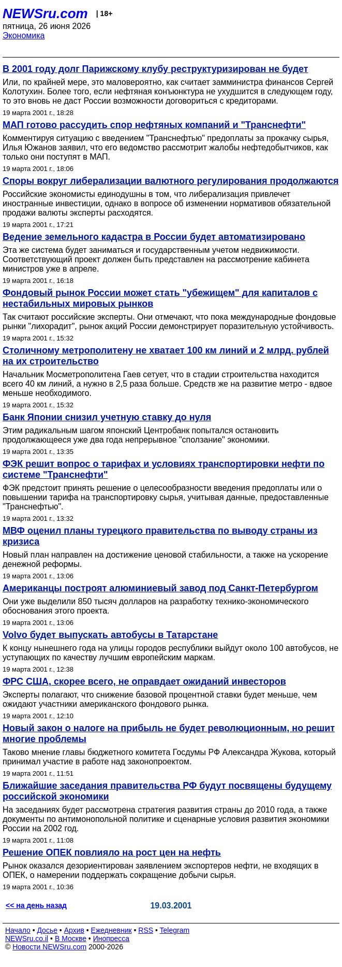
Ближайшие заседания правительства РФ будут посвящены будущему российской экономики (167, 791)
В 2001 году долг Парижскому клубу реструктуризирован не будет (155, 69)
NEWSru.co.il (26, 938)
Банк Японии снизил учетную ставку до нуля (107, 417)
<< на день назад (36, 905)
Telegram (175, 930)
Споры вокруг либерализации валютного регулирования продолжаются (171, 181)
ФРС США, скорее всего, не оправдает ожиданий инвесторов (144, 681)
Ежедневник (111, 930)
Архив (74, 930)
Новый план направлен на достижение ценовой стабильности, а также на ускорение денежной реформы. (165, 559)
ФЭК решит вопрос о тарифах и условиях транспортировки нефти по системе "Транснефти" (163, 469)
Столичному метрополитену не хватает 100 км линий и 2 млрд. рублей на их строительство (166, 355)
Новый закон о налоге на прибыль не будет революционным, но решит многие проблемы (169, 733)
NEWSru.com (45, 13)
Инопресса (111, 938)
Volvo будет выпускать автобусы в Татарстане (110, 635)
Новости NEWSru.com (49, 947)
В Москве (70, 938)
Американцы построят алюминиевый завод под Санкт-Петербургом (160, 588)
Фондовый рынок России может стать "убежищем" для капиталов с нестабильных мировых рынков (160, 298)
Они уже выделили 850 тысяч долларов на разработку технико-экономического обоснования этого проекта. (155, 606)
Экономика (24, 35)
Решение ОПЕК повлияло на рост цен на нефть (112, 852)
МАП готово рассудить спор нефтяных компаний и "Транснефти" (154, 125)
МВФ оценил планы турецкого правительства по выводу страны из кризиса (160, 536)
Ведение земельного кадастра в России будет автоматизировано (154, 237)
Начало (18, 930)
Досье (47, 930)
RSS (145, 930)
